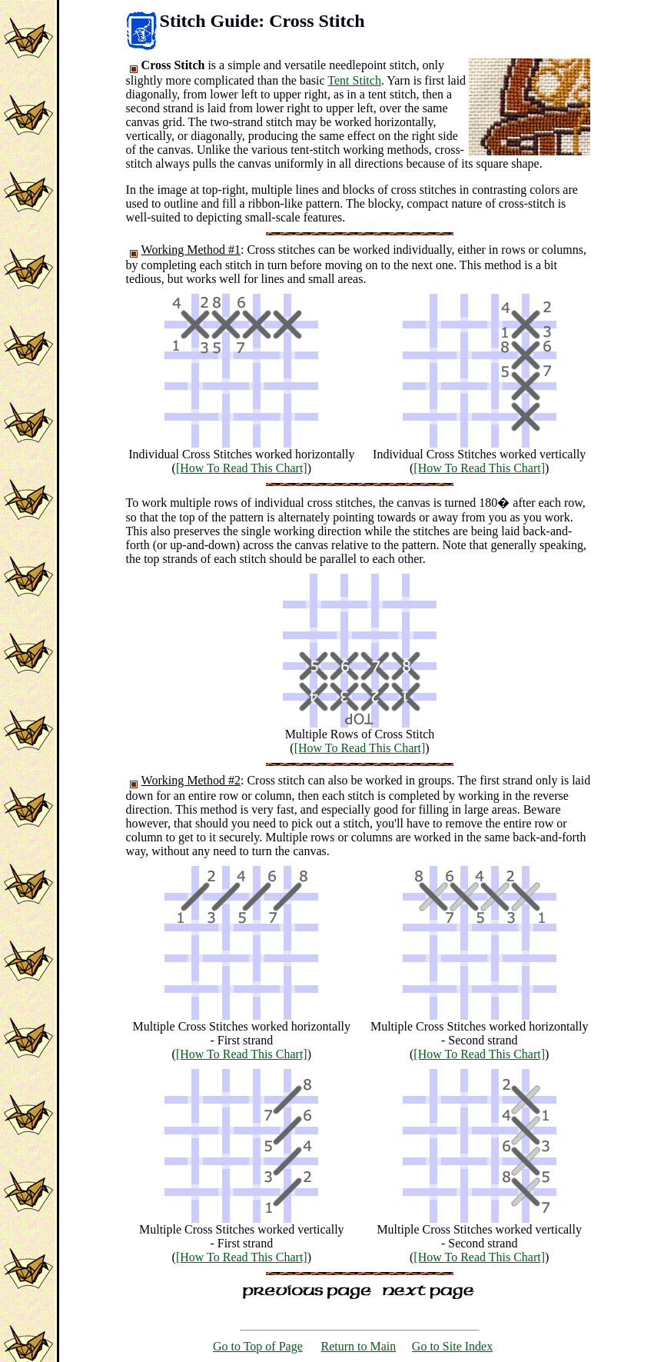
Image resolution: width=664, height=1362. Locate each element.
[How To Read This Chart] (241, 468)
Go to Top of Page (258, 1346)
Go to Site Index (452, 1346)
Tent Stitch (354, 80)
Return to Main (359, 1346)
